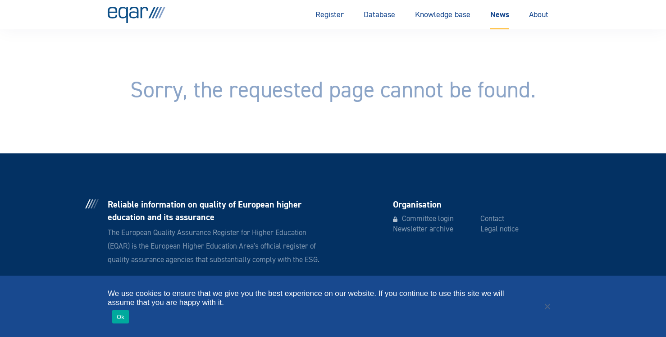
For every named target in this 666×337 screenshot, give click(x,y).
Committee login (428, 219)
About (538, 15)
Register (329, 15)
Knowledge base (442, 15)
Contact (492, 219)
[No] (547, 306)
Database (379, 15)
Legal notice (499, 229)
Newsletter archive (423, 229)
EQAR (136, 15)
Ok (120, 317)
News (499, 14)
